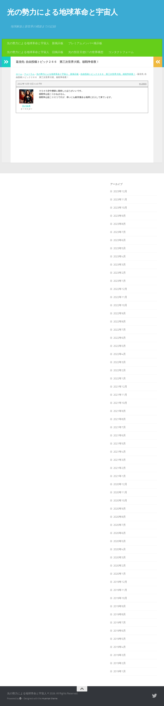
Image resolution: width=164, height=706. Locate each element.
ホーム (19, 74)
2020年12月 (120, 484)
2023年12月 (120, 191)
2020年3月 (119, 557)
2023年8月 (119, 223)
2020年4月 (119, 549)
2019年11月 (120, 590)
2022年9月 (119, 313)
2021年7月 (119, 427)
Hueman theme (49, 698)
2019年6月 (119, 630)
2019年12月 (120, 581)
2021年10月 (120, 402)
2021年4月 (119, 451)
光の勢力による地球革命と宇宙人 (62, 12)
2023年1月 (119, 280)
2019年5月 (119, 638)
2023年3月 (119, 264)
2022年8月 (119, 321)
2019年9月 (119, 606)
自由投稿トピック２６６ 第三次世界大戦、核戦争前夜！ (107, 74)
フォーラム (29, 74)
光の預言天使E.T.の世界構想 (85, 52)
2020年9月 (119, 508)
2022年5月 (119, 346)
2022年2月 (119, 370)
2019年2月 (119, 663)
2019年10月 (120, 598)
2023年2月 (119, 272)
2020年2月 (119, 565)
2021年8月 (119, 419)
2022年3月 (119, 362)
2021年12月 (120, 386)
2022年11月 (120, 297)
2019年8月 (119, 614)
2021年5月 (119, 443)
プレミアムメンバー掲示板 (85, 43)
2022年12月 (120, 289)
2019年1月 (119, 671)
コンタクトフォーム (121, 52)
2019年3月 (119, 655)
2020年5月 (119, 541)
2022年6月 (119, 337)
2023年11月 (120, 199)
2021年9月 (119, 411)
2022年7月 (119, 329)
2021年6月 (119, 435)
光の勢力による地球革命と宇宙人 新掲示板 (35, 43)
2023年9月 (119, 215)
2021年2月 (119, 468)
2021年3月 (119, 459)
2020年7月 (119, 524)
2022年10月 (120, 305)
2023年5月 (119, 248)
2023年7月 (119, 232)
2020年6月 (119, 533)
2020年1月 (119, 573)
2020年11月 (120, 492)
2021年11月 (120, 394)
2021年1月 (119, 476)
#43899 (143, 84)
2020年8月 (119, 516)
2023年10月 (120, 207)
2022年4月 (119, 354)
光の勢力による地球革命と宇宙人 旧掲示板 (35, 52)
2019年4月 (119, 647)
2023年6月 (119, 240)
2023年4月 (119, 256)
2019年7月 (119, 622)
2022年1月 (119, 378)
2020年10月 (120, 500)
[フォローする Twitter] (154, 695)
